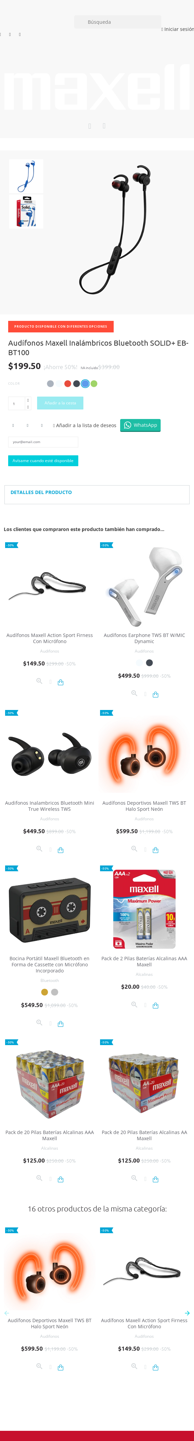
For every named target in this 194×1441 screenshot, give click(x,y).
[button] (187, 1312)
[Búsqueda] (117, 22)
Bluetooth (50, 980)
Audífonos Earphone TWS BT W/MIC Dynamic (144, 638)
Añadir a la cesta (60, 403)
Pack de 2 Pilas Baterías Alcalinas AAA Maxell (144, 961)
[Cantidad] (17, 403)
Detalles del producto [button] (41, 492)
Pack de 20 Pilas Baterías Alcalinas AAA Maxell (49, 1135)
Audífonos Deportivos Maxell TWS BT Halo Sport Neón (144, 806)
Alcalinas (144, 974)
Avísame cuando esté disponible (43, 460)
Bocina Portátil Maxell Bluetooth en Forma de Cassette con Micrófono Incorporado (50, 964)
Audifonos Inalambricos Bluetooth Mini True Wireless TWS (49, 806)
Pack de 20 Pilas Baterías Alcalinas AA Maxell (144, 1135)
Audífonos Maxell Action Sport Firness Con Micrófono (49, 638)
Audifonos (49, 651)
